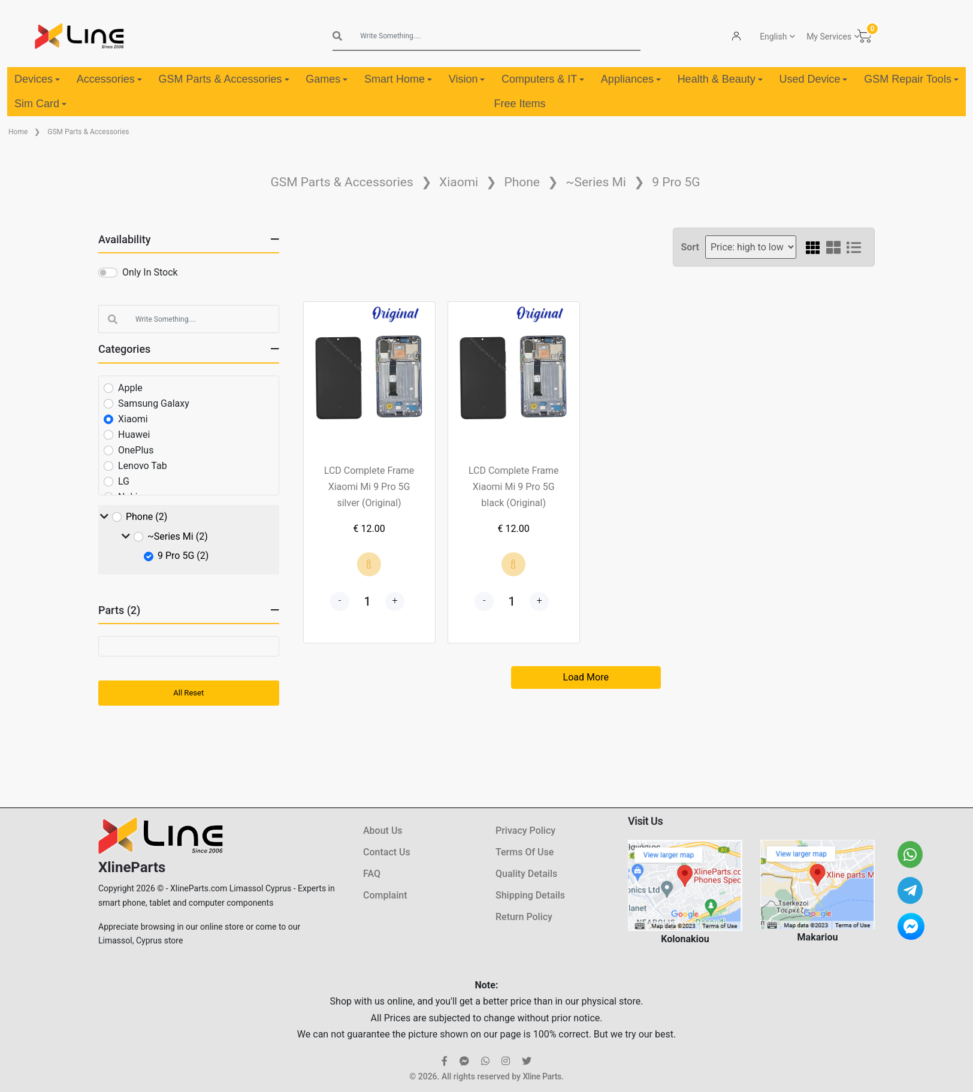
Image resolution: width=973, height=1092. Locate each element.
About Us (383, 830)
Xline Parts (541, 1076)
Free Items (519, 104)
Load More (586, 677)
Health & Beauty (720, 79)
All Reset (188, 692)
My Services (828, 36)
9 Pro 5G (676, 182)
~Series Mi (596, 182)
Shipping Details (530, 895)
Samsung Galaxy (153, 403)
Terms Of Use (524, 852)
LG (123, 481)
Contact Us (386, 852)
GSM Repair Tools (911, 79)
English (773, 36)
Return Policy (523, 916)
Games (327, 79)
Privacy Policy (525, 830)
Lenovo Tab (142, 465)
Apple (130, 388)
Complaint (385, 895)
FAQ (371, 873)
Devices (37, 79)
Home (18, 132)
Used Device (813, 79)
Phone (522, 182)
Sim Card (40, 104)
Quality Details (526, 873)
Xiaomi (458, 182)
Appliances (631, 79)
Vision (467, 79)
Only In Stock (150, 272)
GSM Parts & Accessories (223, 79)
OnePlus (135, 450)
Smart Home (398, 79)
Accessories (109, 79)
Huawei (134, 434)
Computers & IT (542, 79)
